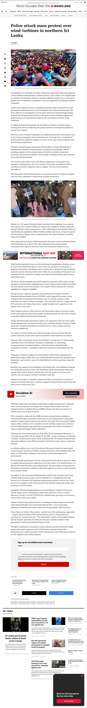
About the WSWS (54, 15)
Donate (70, 15)
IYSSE (46, 15)
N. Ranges (14, 43)
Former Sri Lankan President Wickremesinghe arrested (59, 581)
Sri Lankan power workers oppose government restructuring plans (19, 581)
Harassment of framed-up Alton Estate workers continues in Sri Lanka (40, 581)
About (81, 2)
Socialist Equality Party (35, 15)
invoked (58, 478)
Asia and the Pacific (24, 602)
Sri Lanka (14, 602)
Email (20, 545)
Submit (43, 564)
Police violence (50, 602)
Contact (76, 2)
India (33, 602)
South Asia (40, 602)
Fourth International (21, 15)
